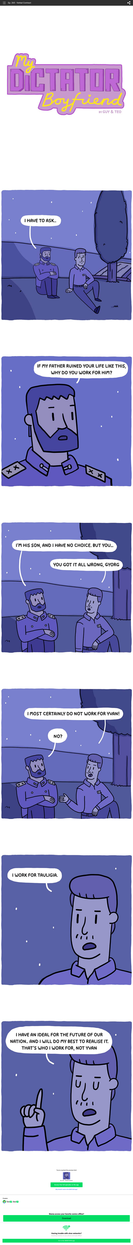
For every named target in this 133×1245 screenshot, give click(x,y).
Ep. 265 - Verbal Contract (19, 3)
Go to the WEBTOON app (66, 1241)
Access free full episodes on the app (66, 1185)
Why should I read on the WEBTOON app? (66, 1189)
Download (66, 1218)
